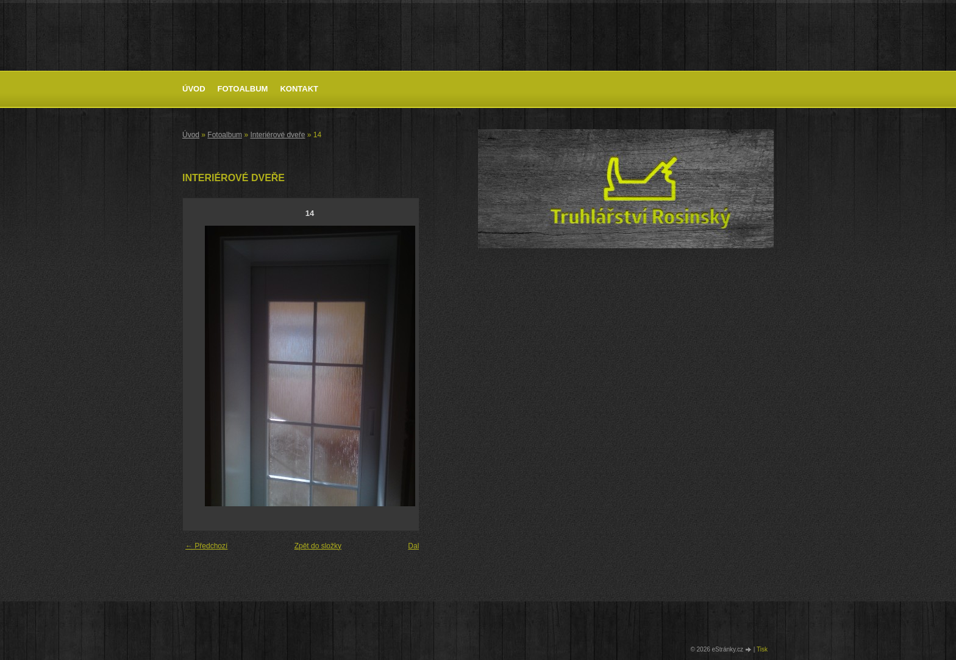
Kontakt (299, 88)
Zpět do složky (317, 546)
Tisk (762, 649)
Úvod (193, 88)
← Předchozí (206, 546)
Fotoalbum (243, 88)
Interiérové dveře (277, 135)
